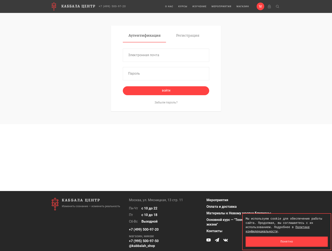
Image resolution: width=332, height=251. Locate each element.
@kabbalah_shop (142, 246)
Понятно (287, 242)
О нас (169, 6)
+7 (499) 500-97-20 (112, 6)
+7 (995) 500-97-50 (144, 241)
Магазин (243, 6)
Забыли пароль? (166, 102)
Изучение (199, 6)
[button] (260, 6)
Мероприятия (221, 6)
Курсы (182, 6)
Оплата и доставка (221, 207)
